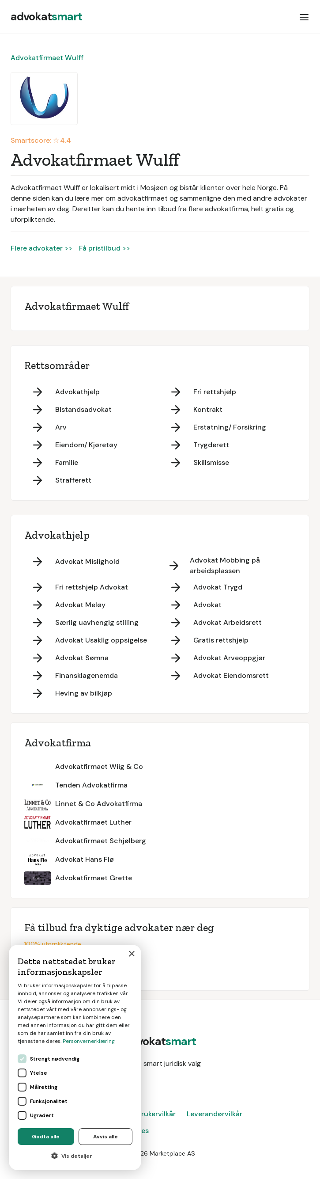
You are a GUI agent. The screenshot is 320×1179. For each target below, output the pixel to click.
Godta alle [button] (46, 1136)
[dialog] (75, 1057)
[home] (46, 16)
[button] (304, 17)
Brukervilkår (156, 1113)
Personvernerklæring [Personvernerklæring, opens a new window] (89, 1041)
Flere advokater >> (41, 248)
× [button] (131, 954)
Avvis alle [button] (105, 1136)
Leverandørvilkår (214, 1113)
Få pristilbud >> (104, 248)
